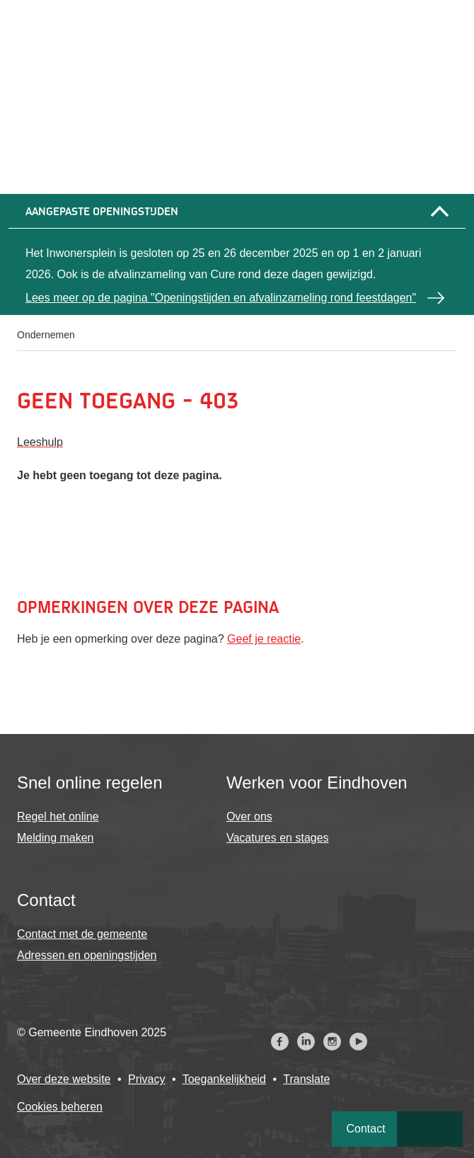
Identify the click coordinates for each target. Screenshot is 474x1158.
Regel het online (58, 816)
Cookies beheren (60, 1107)
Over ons (249, 816)
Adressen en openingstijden (86, 955)
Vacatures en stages (277, 838)
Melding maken (55, 838)
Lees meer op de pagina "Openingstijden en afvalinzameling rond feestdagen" (220, 298)
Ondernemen (46, 334)
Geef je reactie (264, 639)
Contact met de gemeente (82, 934)
